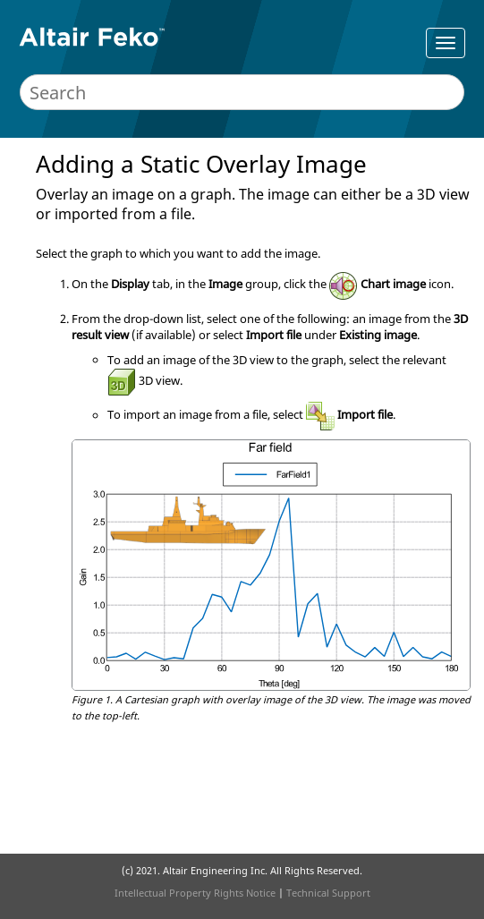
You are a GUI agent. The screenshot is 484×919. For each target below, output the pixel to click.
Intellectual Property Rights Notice (195, 892)
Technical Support (328, 892)
